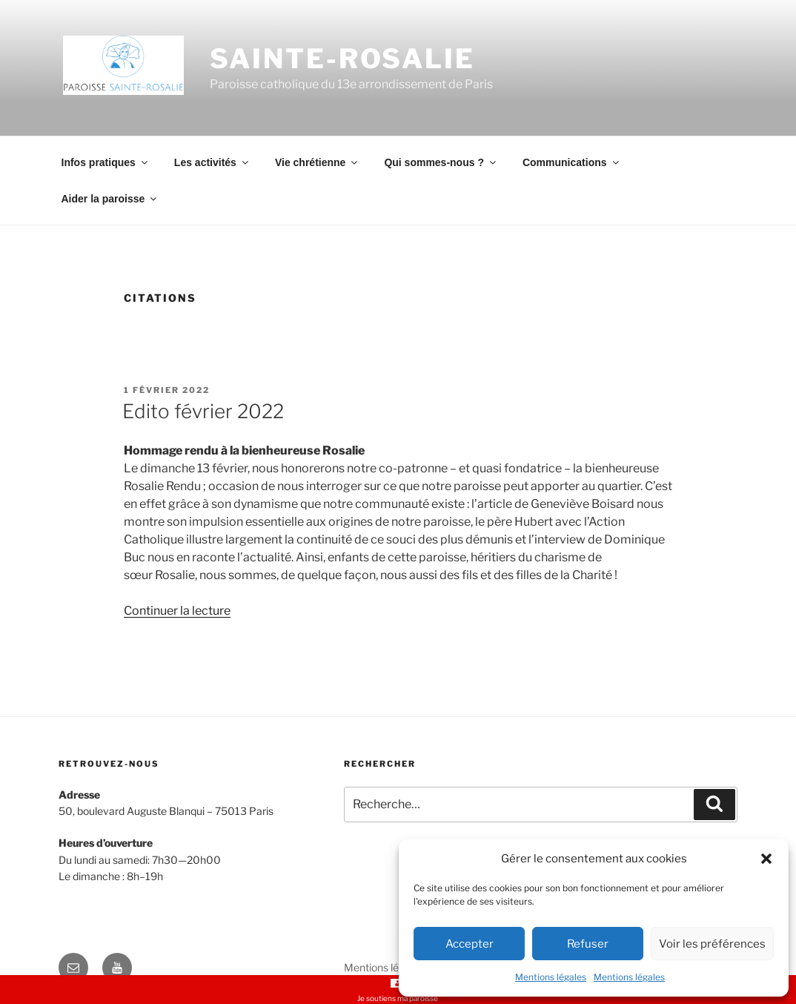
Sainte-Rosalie (342, 58)
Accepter (469, 944)
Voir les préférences (712, 944)
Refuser (587, 944)
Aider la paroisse (110, 199)
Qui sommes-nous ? (441, 162)
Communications (572, 162)
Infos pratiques (106, 162)
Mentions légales (550, 976)
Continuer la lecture (177, 611)
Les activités (212, 162)
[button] (766, 858)
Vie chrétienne (317, 162)
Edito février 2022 (203, 411)
